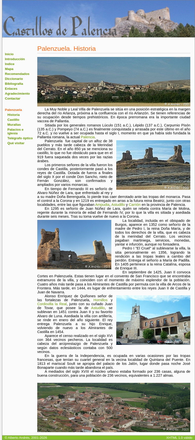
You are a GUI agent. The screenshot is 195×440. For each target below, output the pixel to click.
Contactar (12, 98)
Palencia (88, 137)
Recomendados (17, 74)
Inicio (9, 54)
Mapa (9, 69)
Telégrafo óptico (20, 138)
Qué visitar (15, 143)
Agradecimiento (17, 93)
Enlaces (11, 88)
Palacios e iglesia (15, 131)
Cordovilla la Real (52, 304)
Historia (13, 115)
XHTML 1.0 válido (179, 438)
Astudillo (118, 205)
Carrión (135, 205)
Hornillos (101, 300)
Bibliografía (14, 84)
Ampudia (102, 205)
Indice (10, 64)
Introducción (15, 59)
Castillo (13, 120)
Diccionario (14, 79)
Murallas (14, 124)
